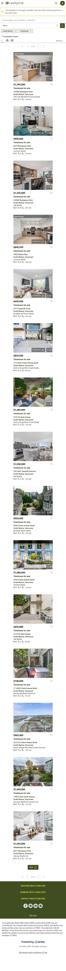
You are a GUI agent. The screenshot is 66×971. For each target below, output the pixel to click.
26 (49, 350)
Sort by (59, 41)
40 (49, 187)
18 (49, 621)
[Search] (56, 3)
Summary (12, 40)
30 (49, 133)
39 (49, 79)
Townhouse (24, 31)
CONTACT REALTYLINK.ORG (33, 899)
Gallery (2, 40)
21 (49, 296)
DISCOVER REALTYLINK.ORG (33, 886)
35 (49, 513)
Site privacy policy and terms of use (33, 952)
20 (49, 675)
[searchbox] (31, 20)
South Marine (8, 31)
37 (49, 241)
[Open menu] (2, 3)
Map (7, 40)
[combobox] (33, 20)
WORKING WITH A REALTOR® (33, 892)
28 (49, 567)
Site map (33, 915)
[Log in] (62, 3)
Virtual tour (38, 133)
